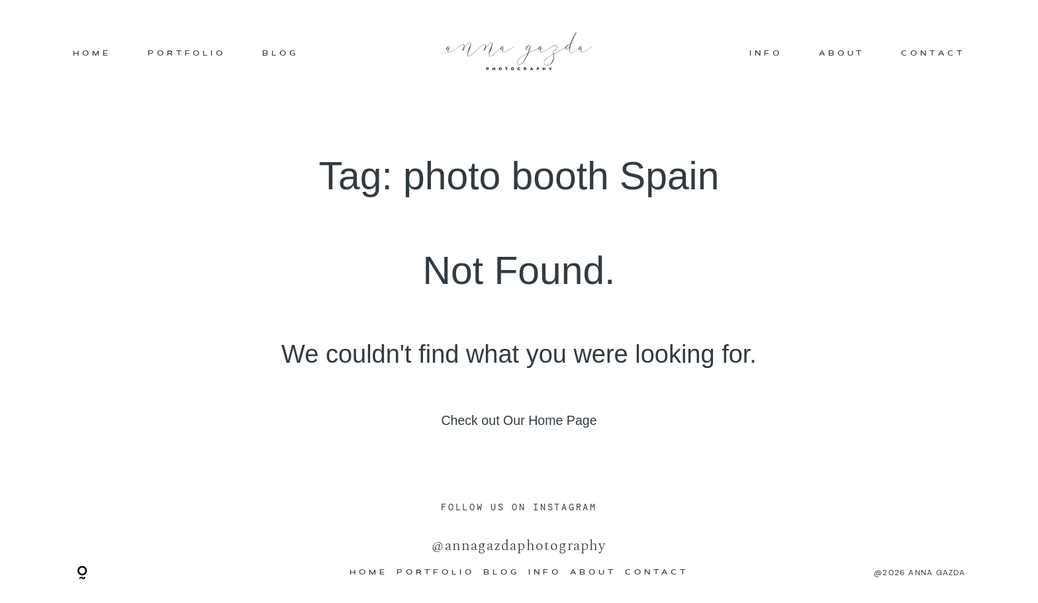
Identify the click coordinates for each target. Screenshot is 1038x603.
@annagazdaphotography (519, 545)
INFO (765, 54)
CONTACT (933, 54)
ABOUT (842, 54)
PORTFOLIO (187, 54)
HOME (92, 54)
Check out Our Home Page (518, 420)
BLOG (280, 54)
